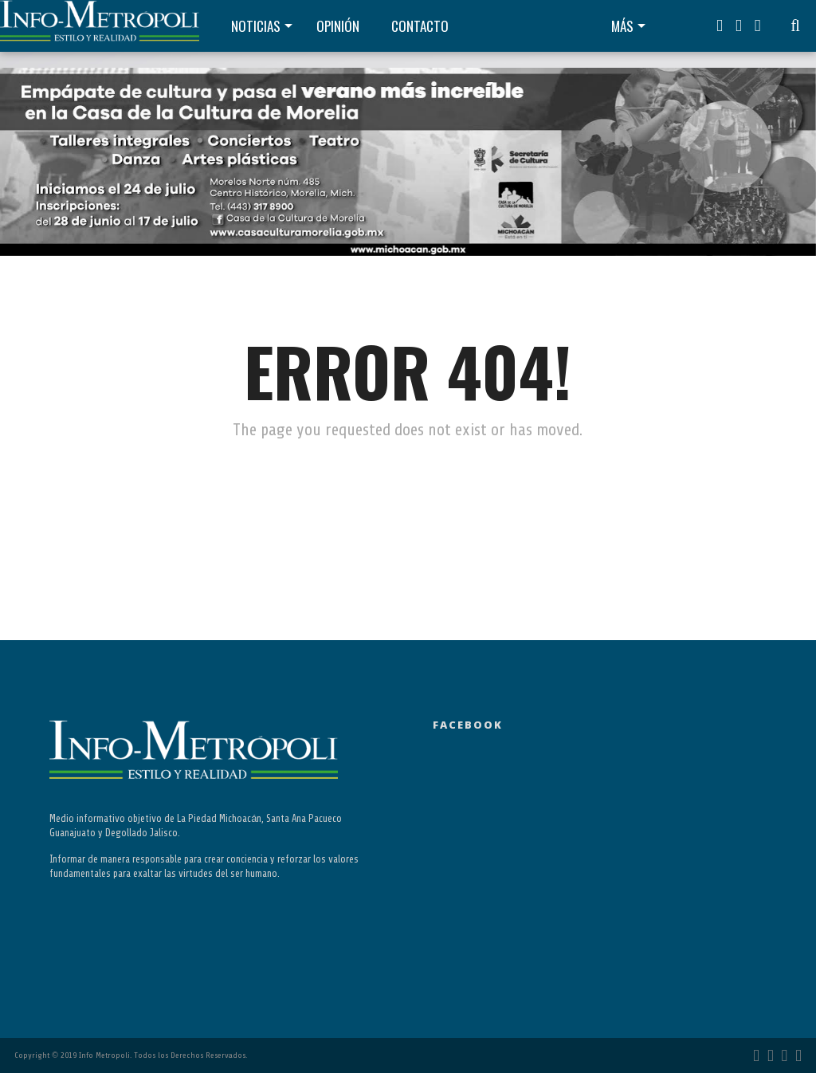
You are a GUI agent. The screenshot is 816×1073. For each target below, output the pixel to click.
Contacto (420, 26)
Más (622, 26)
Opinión (337, 26)
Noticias (255, 26)
